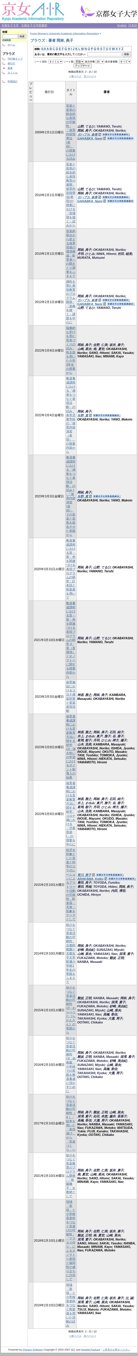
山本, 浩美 (84, 744)
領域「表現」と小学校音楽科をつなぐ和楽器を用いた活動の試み (70, 1305)
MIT (73, 1349)
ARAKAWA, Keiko (90, 879)
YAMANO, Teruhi (108, 126)
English (122, 25)
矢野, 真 (82, 415)
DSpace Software (33, 1349)
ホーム (11, 44)
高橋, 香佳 (110, 1014)
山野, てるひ (86, 126)
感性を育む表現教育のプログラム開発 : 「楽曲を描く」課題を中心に (70, 302)
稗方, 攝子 (119, 740)
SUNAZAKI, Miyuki (110, 949)
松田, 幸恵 (100, 1116)
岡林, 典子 (84, 130)
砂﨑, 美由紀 (86, 949)
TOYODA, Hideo (105, 886)
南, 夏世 (98, 349)
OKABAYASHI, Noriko (109, 130)
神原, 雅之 (84, 695)
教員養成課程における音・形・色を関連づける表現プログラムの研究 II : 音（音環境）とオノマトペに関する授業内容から (70, 640)
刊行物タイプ (15, 58)
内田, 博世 (118, 890)
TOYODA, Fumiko (106, 882)
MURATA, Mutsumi (91, 257)
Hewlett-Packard (90, 1349)
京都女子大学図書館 (34, 25)
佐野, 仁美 (100, 345)
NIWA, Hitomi (106, 253)
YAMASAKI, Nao (105, 954)
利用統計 (13, 81)
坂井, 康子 (116, 345)
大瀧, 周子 (115, 1018)
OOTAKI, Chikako (90, 1022)
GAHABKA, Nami (90, 138)
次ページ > (90, 76)
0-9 (43, 48)
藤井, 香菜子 (118, 1116)
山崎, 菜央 (84, 349)
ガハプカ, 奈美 (87, 134)
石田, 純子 (116, 732)
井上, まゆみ (86, 736)
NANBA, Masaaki (89, 961)
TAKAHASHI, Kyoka (91, 1018)
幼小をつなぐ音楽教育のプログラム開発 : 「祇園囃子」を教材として (70, 1176)
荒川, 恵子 (84, 875)
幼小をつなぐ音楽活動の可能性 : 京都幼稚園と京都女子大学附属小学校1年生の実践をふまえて (70, 953)
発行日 (11, 63)
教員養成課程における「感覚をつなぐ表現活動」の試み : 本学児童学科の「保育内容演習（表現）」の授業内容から (70, 415)
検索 (4, 31)
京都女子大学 (10, 25)
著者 (10, 68)
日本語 (132, 25)
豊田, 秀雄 (84, 886)
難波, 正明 (117, 958)
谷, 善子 (117, 736)
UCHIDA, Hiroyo (89, 894)
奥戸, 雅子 (103, 736)
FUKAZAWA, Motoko (92, 958)
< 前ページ (75, 76)
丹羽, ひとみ (86, 253)
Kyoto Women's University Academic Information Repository (64, 33)
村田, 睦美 (125, 253)
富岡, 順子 (84, 740)
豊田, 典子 (84, 882)
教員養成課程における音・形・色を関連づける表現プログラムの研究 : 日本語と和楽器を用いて (70, 569)
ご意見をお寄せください (116, 1349)
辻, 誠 (129, 1298)
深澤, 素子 (126, 954)
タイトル (13, 72)
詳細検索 (6, 40)
